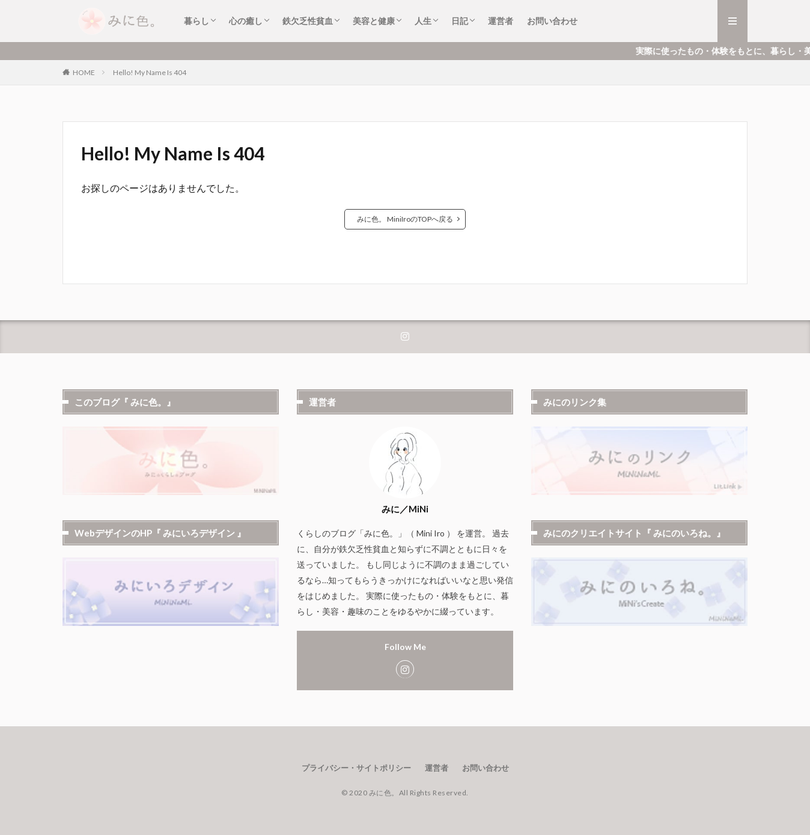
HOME (84, 72)
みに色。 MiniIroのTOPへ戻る (405, 218)
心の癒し (246, 21)
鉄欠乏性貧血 (307, 21)
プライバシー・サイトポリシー (356, 768)
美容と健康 (374, 21)
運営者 (500, 21)
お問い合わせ (552, 21)
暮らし (196, 21)
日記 (459, 21)
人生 (423, 21)
